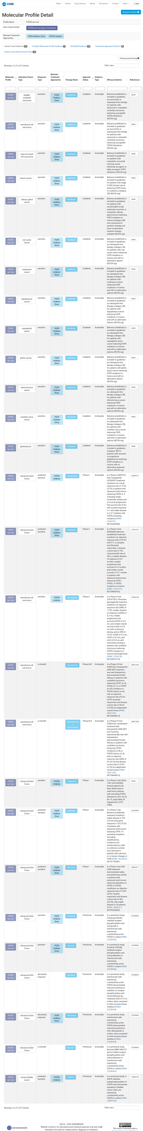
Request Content (131, 12)
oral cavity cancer (27, 241)
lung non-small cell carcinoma (27, 155)
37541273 (135, 530)
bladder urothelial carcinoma (26, 98)
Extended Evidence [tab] (80, 46)
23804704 (135, 1077)
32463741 (135, 476)
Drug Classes (80, 3)
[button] (15, 78)
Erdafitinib (71, 95)
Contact (115, 3)
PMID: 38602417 (115, 907)
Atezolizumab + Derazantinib (73, 724)
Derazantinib (72, 665)
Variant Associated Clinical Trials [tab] (20, 52)
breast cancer (26, 178)
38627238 (135, 665)
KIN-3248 (71, 867)
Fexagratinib (72, 476)
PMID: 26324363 (120, 859)
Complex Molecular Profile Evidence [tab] (49, 46)
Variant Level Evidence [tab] (15, 46)
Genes (67, 3)
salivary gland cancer (27, 200)
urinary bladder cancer (27, 1078)
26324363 (135, 811)
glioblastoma (25, 446)
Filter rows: (109, 65)
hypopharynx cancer (26, 300)
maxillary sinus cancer (27, 418)
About (92, 3)
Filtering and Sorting (129, 58)
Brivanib (70, 1048)
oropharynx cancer (27, 270)
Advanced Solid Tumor (26, 477)
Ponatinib (71, 916)
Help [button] (125, 3)
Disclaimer (103, 3)
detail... (134, 95)
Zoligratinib (72, 781)
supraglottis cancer (27, 329)
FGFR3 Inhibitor (55, 36)
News (58, 3)
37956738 (135, 597)
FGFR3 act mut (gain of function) (42, 28)
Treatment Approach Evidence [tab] (109, 46)
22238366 (135, 916)
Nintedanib (71, 1015)
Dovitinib (70, 946)
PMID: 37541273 (115, 589)
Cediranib (71, 975)
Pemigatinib (72, 598)
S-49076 (70, 1077)
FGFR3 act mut (10, 96)
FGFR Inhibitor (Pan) (36, 36)
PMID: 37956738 (115, 656)
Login (136, 3)
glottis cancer (26, 358)
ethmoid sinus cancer (27, 388)
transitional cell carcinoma (26, 125)
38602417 (135, 867)
